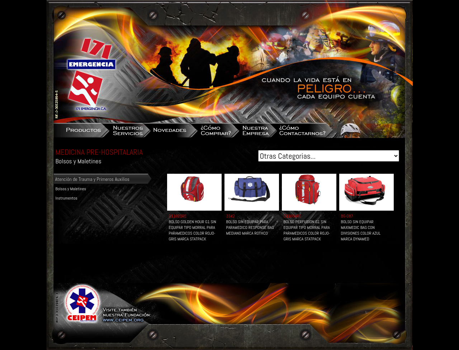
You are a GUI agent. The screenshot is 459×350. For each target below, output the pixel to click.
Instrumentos (66, 198)
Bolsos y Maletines (71, 189)
